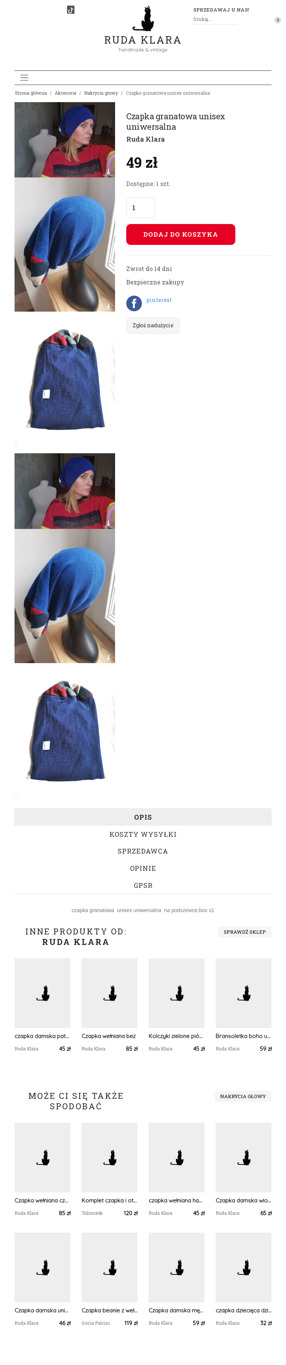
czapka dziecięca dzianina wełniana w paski (243, 1310)
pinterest (159, 299)
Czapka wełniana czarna (42, 1200)
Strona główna (31, 93)
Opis (143, 817)
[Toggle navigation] (24, 78)
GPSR (143, 885)
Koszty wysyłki (143, 834)
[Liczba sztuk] (140, 207)
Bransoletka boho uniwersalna (243, 1036)
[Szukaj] (235, 19)
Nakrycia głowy (101, 93)
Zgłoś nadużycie (153, 325)
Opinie (143, 868)
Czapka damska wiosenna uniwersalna (243, 1200)
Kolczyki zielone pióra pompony (176, 1036)
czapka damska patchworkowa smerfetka (42, 1036)
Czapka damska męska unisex (176, 1310)
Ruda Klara (143, 33)
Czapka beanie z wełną (109, 1310)
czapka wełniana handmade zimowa (176, 1200)
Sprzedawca (143, 851)
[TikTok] (70, 10)
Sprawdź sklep (245, 932)
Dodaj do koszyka (180, 234)
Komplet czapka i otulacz (109, 1200)
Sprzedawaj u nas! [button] (221, 9)
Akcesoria (65, 93)
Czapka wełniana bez (109, 1036)
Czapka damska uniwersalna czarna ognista (42, 1310)
